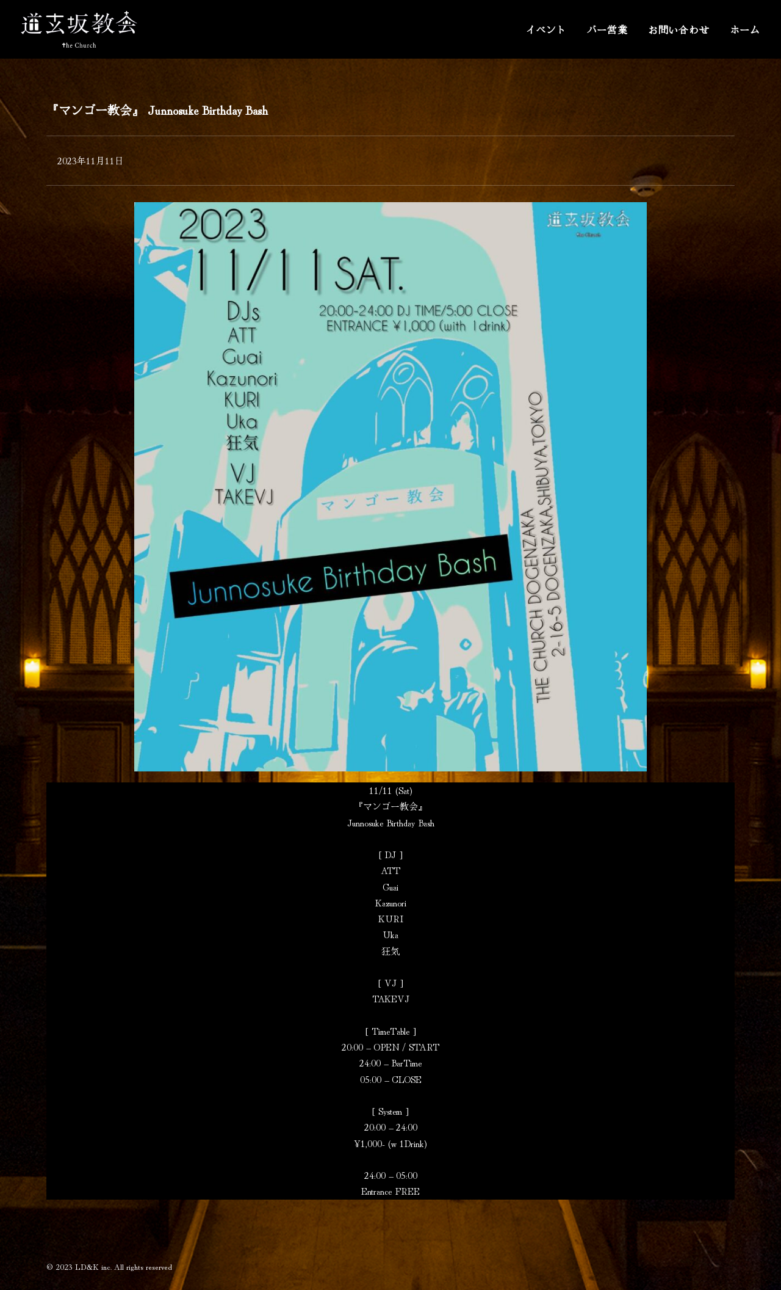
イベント (545, 29)
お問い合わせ (679, 29)
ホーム (745, 29)
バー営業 (607, 29)
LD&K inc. (93, 1266)
